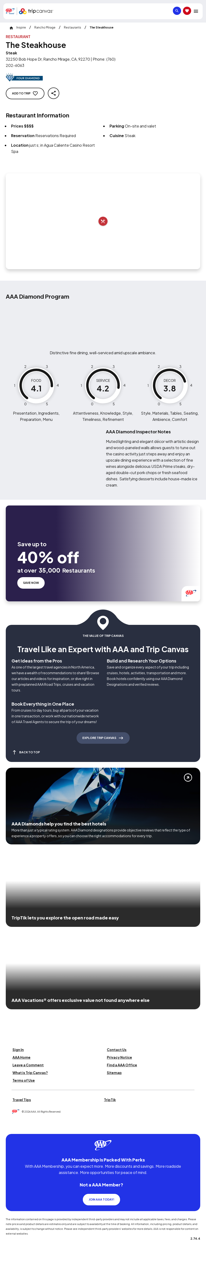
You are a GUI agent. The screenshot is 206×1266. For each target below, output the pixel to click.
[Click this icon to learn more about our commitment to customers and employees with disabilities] (13, 1128)
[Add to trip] (103, 221)
